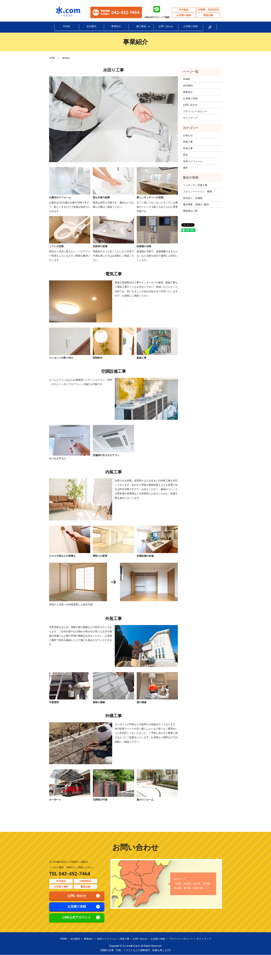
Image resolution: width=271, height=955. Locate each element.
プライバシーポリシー (195, 111)
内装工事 (188, 142)
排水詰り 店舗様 (192, 198)
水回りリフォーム (192, 161)
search (210, 27)
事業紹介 (116, 27)
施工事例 (141, 27)
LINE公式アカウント (77, 917)
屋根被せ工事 (201, 211)
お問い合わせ (166, 27)
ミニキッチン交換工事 (195, 185)
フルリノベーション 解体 (197, 191)
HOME (67, 27)
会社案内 (91, 27)
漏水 (185, 167)
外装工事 (189, 148)
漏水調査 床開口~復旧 (196, 204)
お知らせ (188, 135)
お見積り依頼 (190, 27)
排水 (185, 154)
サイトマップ (190, 118)
